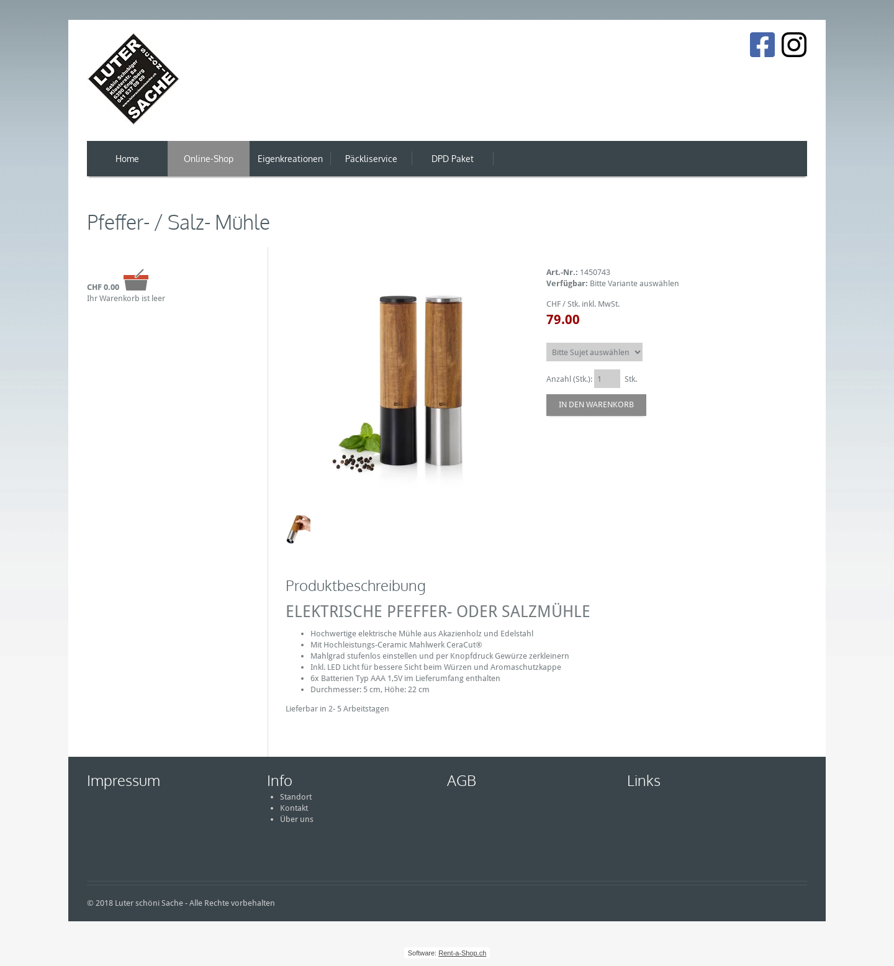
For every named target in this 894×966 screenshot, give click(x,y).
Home (127, 158)
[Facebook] (762, 44)
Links (644, 780)
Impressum (123, 780)
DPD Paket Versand (452, 164)
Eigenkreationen (290, 158)
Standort (296, 796)
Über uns (297, 819)
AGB (461, 780)
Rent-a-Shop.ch (462, 953)
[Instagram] (794, 44)
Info (279, 780)
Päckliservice (371, 158)
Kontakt (294, 808)
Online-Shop (208, 158)
